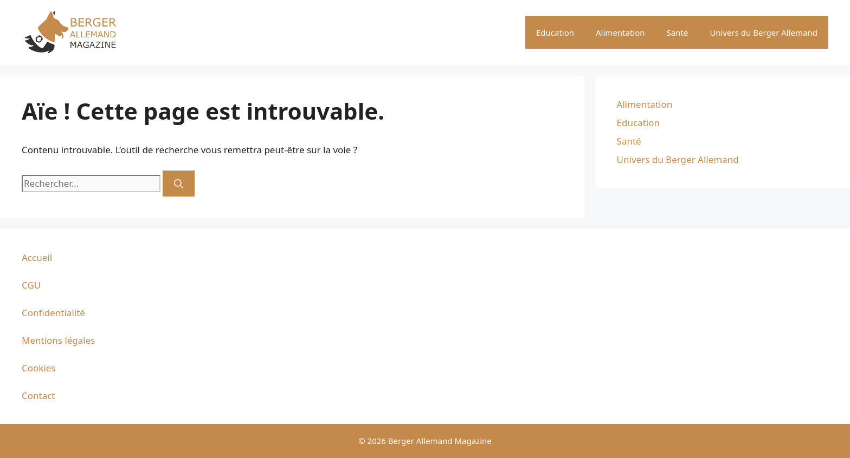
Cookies (39, 368)
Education (555, 32)
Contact (38, 395)
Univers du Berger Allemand (763, 32)
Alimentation (620, 32)
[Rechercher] (179, 184)
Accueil (37, 257)
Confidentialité (53, 312)
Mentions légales (58, 340)
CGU (31, 285)
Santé (677, 32)
